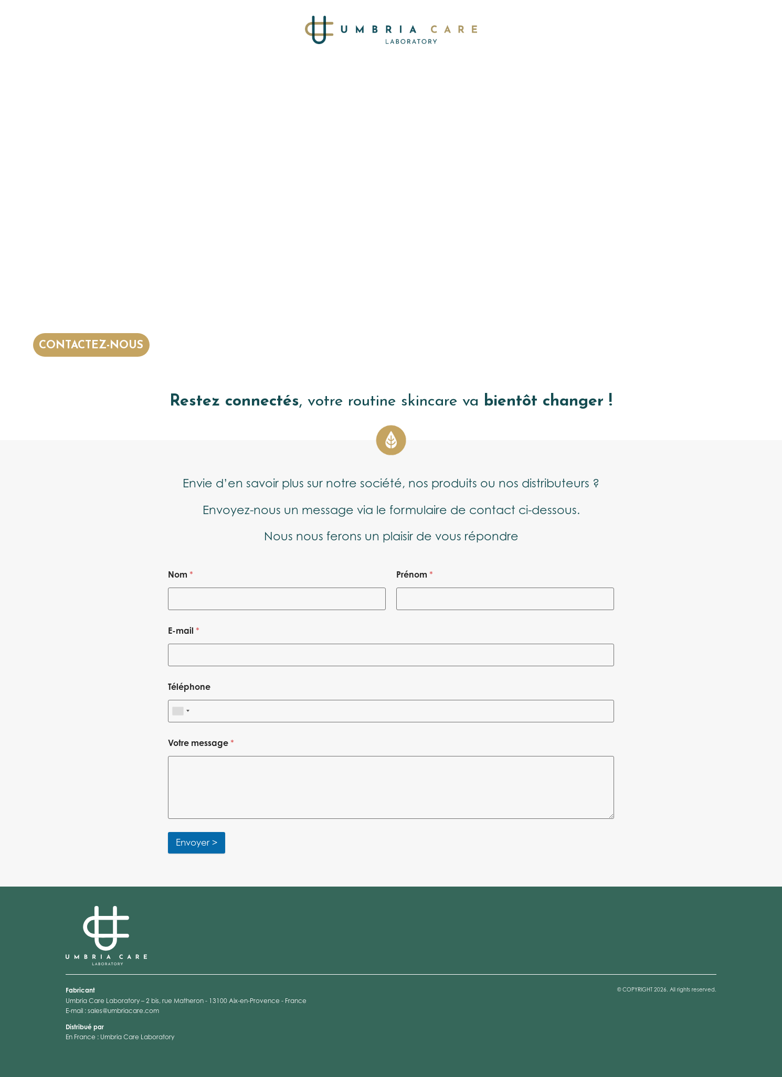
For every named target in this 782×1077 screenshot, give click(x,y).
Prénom (414, 575)
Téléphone (189, 687)
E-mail (183, 631)
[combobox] (180, 711)
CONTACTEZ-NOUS (91, 345)
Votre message (201, 743)
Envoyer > (196, 842)
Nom (180, 575)
